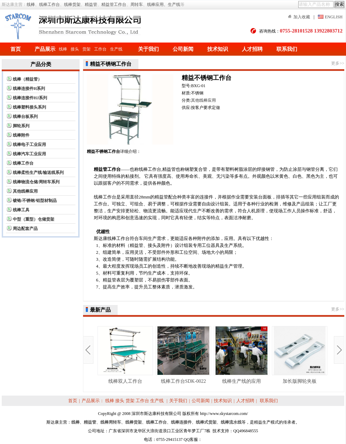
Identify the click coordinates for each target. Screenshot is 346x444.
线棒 (31, 4)
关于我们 (148, 49)
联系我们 (286, 49)
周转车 (136, 4)
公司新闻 (183, 49)
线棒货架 (72, 4)
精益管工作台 (113, 4)
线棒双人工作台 (125, 355)
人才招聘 (252, 49)
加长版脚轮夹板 (299, 355)
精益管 (91, 4)
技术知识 (217, 49)
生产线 (174, 4)
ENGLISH (334, 17)
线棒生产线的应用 (241, 355)
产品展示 (45, 49)
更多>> (337, 63)
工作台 (100, 49)
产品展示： (93, 400)
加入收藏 (301, 17)
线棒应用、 (157, 4)
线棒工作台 (49, 4)
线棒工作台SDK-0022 (183, 355)
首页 (15, 49)
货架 (86, 49)
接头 (75, 49)
